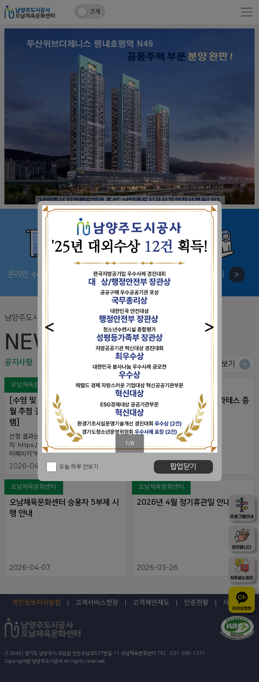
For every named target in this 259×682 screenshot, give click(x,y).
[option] (129, 329)
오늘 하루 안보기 (79, 467)
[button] (50, 327)
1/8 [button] (129, 443)
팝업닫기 (183, 467)
